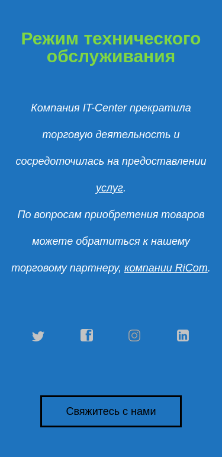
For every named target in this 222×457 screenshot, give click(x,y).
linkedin (183, 335)
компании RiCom (166, 268)
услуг (109, 188)
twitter (38, 335)
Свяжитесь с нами (111, 411)
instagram (134, 335)
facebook (87, 335)
